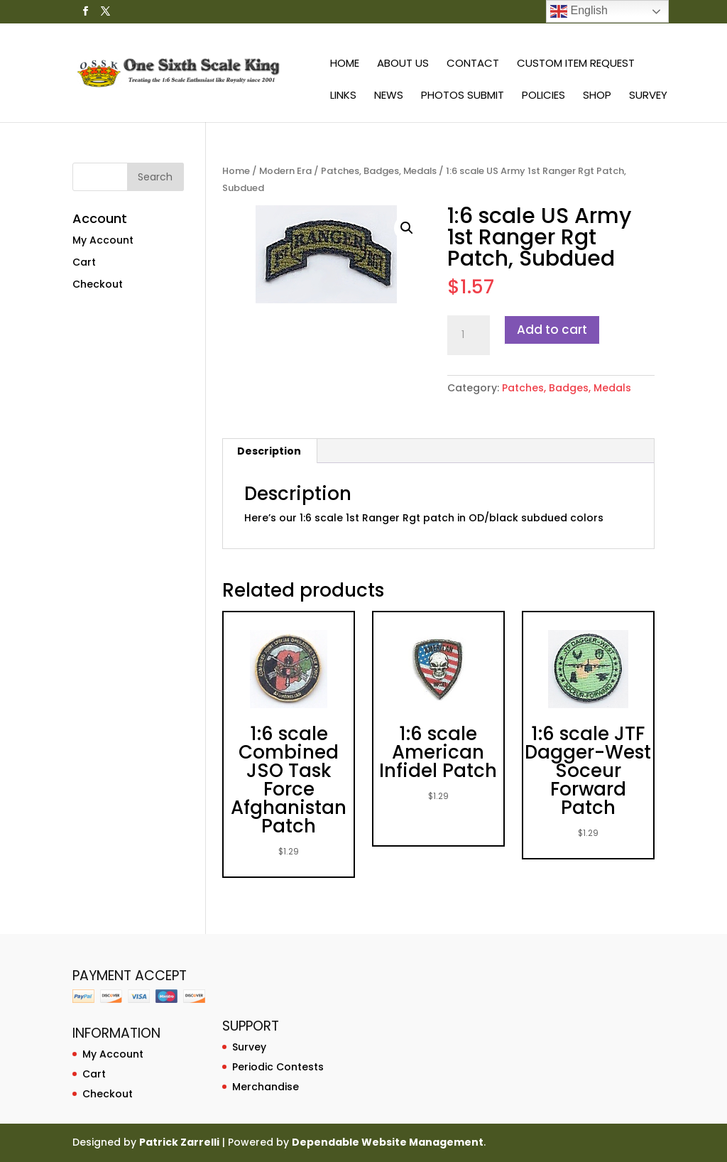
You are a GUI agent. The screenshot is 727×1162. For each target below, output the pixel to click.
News (388, 96)
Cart (84, 262)
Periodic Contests (278, 1067)
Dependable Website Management (387, 1142)
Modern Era (285, 171)
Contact (473, 64)
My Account (102, 240)
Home (344, 64)
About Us (403, 64)
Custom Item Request (576, 64)
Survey (648, 96)
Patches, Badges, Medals (379, 171)
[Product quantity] (468, 335)
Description (269, 451)
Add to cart (552, 329)
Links (343, 96)
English (579, 11)
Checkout (97, 284)
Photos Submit (462, 96)
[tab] (269, 451)
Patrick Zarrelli (179, 1142)
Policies (543, 96)
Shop (597, 96)
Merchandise (265, 1087)
